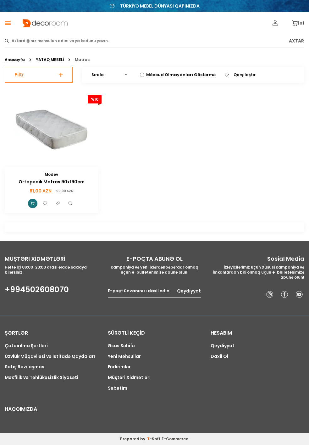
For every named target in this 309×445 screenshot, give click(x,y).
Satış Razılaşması (25, 367)
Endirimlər (119, 367)
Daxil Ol (219, 356)
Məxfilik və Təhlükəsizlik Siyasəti (41, 378)
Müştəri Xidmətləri (129, 378)
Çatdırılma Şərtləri (26, 346)
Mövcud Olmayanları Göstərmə (178, 74)
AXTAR (296, 41)
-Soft (154, 439)
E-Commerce (175, 439)
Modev (51, 174)
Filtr (38, 74)
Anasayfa (15, 59)
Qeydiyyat (189, 291)
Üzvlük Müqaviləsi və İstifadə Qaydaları (50, 356)
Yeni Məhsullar (124, 356)
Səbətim (117, 388)
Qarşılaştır (240, 74)
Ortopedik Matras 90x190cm (52, 182)
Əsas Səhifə (121, 346)
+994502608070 (37, 289)
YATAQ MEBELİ (50, 59)
